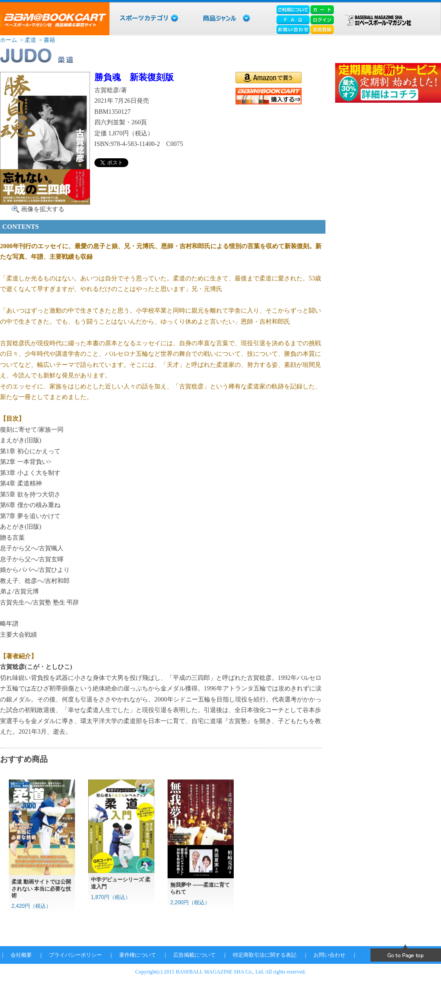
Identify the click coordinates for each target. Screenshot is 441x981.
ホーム (8, 40)
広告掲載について (194, 955)
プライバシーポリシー (75, 955)
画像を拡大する (42, 209)
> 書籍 (46, 40)
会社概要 (21, 955)
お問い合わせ (329, 955)
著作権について (137, 955)
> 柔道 (27, 40)
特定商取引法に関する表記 (264, 955)
